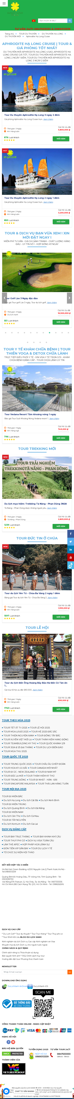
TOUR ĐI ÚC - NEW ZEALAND (19, 772)
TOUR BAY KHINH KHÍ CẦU (47, 836)
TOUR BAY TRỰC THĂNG (17, 836)
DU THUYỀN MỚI (13, 36)
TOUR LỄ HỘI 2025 (40, 727)
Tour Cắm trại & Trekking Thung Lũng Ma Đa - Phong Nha (37, 504)
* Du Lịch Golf (8, 934)
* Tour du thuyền (22, 934)
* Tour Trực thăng (38, 934)
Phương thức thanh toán (32, 959)
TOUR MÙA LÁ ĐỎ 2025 (16, 731)
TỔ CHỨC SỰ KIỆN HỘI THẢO (19, 852)
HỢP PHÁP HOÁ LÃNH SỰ (36, 844)
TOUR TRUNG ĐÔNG (15, 780)
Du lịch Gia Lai (30, 824)
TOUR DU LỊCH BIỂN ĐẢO (49, 747)
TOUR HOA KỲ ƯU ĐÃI (15, 768)
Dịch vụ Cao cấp (28, 941)
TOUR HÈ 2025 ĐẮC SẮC (44, 731)
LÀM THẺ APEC (12, 844)
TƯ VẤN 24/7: (42, 29)
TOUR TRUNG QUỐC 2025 (18, 764)
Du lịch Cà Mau (31, 816)
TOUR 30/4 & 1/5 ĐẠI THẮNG (18, 747)
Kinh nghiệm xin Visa (45, 941)
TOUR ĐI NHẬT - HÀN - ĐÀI (43, 780)
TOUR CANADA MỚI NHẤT (44, 768)
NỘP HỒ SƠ (41, 1054)
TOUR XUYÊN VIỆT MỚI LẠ (18, 739)
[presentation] (4, 298)
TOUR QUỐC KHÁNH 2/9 (52, 743)
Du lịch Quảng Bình (14, 808)
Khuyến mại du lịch (10, 945)
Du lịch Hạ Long (12, 800)
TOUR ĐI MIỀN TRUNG (14, 804)
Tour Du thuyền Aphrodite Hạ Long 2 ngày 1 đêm (31, 198)
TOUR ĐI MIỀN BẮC (12, 796)
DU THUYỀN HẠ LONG (52, 34)
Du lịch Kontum (12, 824)
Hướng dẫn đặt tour (11, 959)
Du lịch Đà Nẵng (36, 808)
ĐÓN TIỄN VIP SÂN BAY (16, 848)
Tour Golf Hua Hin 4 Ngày (39, 298)
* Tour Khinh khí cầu (11, 937)
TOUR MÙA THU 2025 (15, 751)
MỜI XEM (61, 139)
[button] (5, 333)
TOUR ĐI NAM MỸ (46, 772)
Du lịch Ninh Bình (50, 800)
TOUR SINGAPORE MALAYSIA (19, 783)
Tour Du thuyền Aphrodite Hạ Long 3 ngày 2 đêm (32, 115)
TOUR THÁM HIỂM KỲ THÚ (40, 776)
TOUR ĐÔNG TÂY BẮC (48, 735)
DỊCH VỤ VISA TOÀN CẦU (40, 840)
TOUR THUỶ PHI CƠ (14, 840)
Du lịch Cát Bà (30, 800)
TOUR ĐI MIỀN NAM (12, 812)
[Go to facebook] (6, 1091)
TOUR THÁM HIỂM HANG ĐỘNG (51, 739)
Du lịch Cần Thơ (12, 816)
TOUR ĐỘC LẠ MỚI (13, 776)
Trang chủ (9, 34)
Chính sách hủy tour (35, 956)
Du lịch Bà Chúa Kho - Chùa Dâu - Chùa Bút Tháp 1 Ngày (35, 683)
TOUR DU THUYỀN (28, 34)
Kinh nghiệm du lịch (11, 941)
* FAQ (23, 956)
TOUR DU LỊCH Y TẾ (41, 848)
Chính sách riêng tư (11, 952)
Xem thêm (48, 119)
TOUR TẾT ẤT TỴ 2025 (15, 727)
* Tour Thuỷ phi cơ (55, 934)
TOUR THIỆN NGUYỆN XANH (19, 735)
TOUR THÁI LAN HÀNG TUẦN (53, 783)
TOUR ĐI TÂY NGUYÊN (14, 820)
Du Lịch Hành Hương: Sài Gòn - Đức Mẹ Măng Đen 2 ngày (36, 593)
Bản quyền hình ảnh (11, 956)
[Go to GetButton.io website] (6, 1096)
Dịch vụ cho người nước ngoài (33, 945)
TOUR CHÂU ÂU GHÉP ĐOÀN (49, 764)
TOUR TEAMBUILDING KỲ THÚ (20, 743)
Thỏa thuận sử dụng (29, 952)
